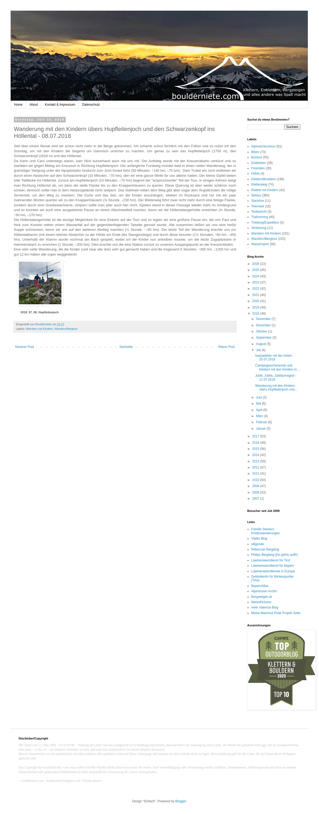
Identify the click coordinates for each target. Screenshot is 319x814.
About (34, 104)
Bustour (256, 157)
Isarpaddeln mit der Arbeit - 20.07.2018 (274, 357)
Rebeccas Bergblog (265, 549)
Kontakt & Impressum (60, 104)
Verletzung (258, 228)
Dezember (264, 319)
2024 (256, 276)
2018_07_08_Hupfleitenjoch (39, 312)
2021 (256, 295)
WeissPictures (261, 602)
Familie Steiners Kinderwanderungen (265, 531)
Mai (259, 403)
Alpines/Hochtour (263, 146)
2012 (256, 467)
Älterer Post (226, 347)
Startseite (126, 347)
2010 (256, 480)
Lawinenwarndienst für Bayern (272, 566)
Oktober (262, 331)
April (259, 410)
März (260, 416)
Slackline (257, 201)
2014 (256, 455)
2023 (256, 282)
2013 (256, 461)
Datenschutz (91, 104)
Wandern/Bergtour (66, 328)
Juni (259, 397)
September (264, 337)
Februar (262, 422)
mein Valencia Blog (264, 607)
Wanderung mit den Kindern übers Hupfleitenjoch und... (276, 387)
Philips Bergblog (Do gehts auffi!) (274, 555)
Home (18, 104)
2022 (256, 288)
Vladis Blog (259, 538)
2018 (256, 313)
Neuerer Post (24, 347)
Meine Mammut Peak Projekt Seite (275, 613)
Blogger (180, 801)
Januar (261, 428)
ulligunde (257, 544)
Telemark (257, 206)
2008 (256, 492)
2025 (256, 270)
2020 (256, 301)
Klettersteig (259, 184)
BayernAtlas (259, 586)
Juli (259, 350)
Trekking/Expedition (265, 222)
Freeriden (258, 168)
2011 (256, 473)
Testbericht (259, 211)
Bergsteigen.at (261, 597)
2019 (256, 307)
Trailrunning (259, 217)
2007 (256, 498)
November (264, 325)
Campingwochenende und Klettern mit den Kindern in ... (277, 367)
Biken (255, 152)
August (261, 344)
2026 (256, 264)
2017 (256, 436)
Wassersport (260, 244)
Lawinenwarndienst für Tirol (270, 560)
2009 (256, 486)
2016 (256, 443)
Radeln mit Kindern (264, 190)
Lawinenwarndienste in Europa (273, 571)
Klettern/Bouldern (263, 179)
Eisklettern (258, 163)
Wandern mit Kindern (39, 328)
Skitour (256, 195)
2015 (256, 449)
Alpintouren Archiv (264, 591)
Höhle (255, 173)
